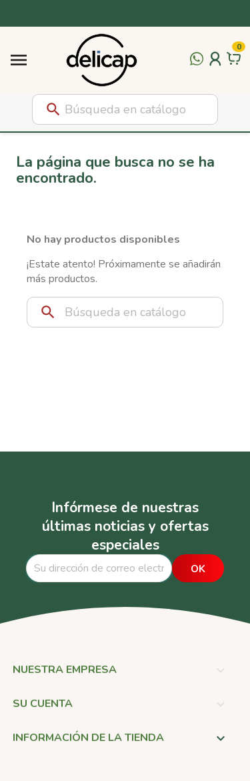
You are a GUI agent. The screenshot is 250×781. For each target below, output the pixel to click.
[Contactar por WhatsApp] (197, 66)
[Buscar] (125, 109)
